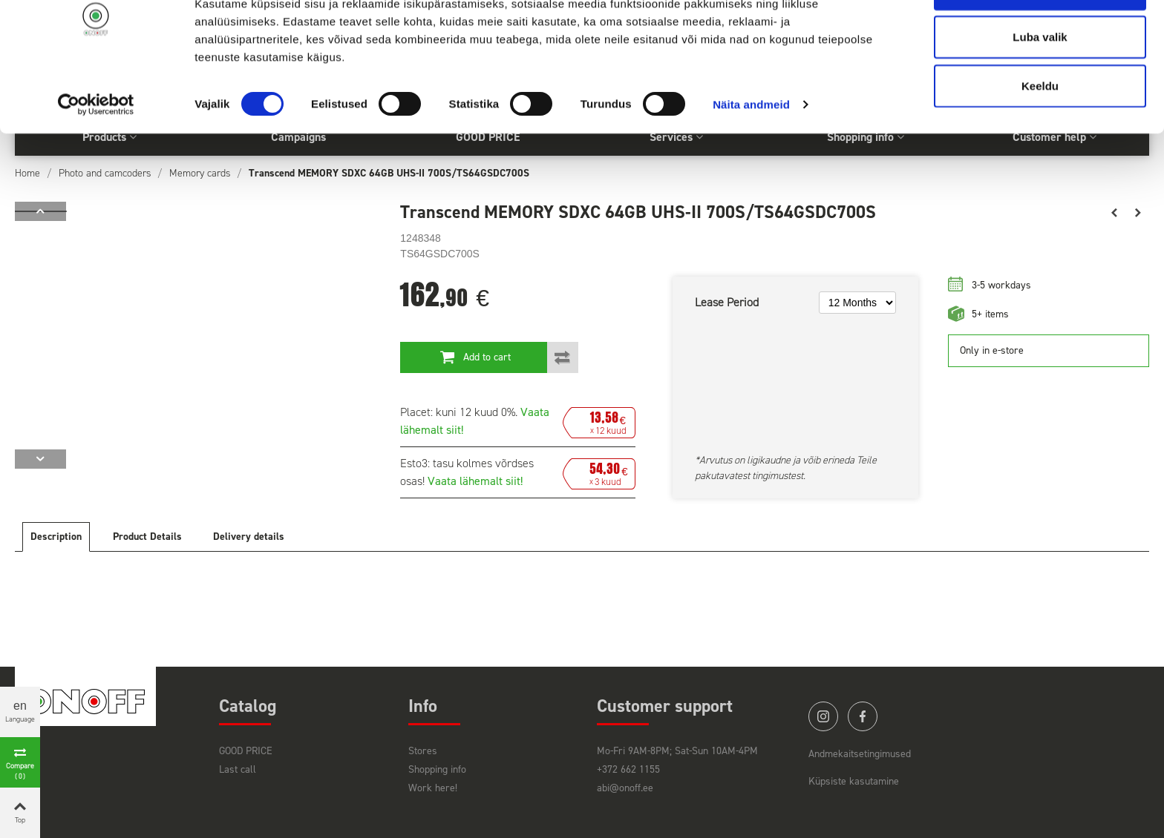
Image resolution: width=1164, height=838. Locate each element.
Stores (422, 751)
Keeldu (1040, 136)
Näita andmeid (751, 155)
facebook (862, 716)
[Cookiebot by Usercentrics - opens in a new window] (96, 156)
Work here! (432, 788)
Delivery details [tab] (248, 536)
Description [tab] (56, 536)
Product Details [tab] (147, 536)
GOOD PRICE (245, 751)
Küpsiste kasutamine (853, 781)
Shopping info (437, 769)
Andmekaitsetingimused (859, 754)
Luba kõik (1040, 39)
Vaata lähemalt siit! (475, 481)
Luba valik (1040, 88)
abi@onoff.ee (625, 788)
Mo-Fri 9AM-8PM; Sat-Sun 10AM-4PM (677, 751)
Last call (237, 769)
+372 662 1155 (628, 769)
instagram (823, 716)
